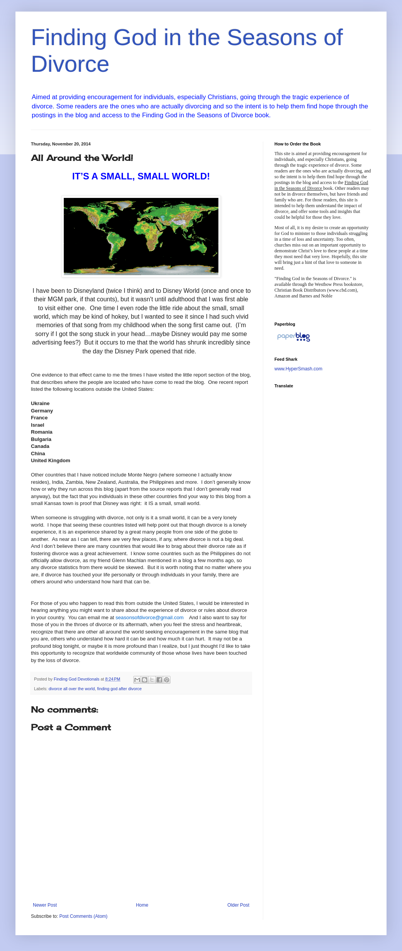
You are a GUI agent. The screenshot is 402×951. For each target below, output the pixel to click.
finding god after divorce (119, 688)
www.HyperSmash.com (298, 369)
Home (142, 905)
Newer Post (45, 905)
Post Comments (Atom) (83, 916)
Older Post (238, 905)
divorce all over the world (72, 688)
